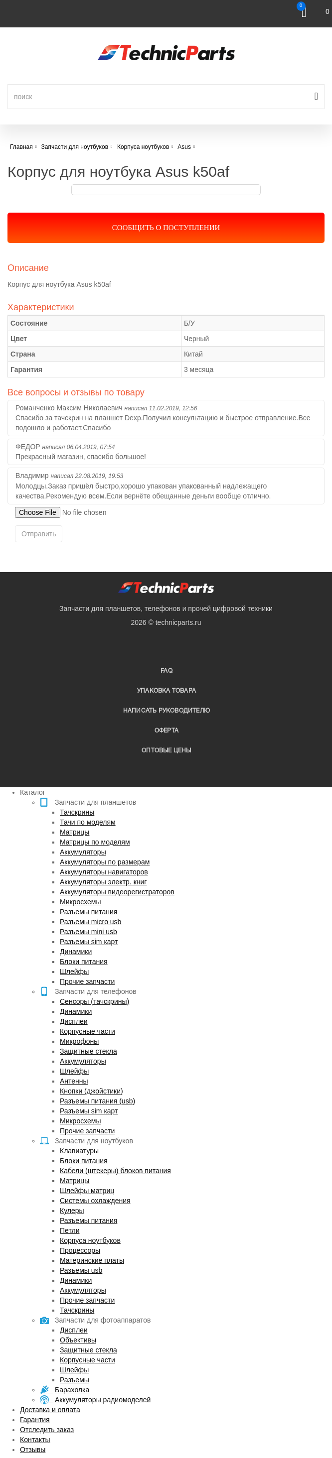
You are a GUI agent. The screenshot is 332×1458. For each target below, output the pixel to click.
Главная (21, 146)
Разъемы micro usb (90, 922)
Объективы (78, 1340)
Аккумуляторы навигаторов (104, 872)
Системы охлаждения (95, 1201)
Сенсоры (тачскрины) (94, 1001)
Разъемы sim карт (89, 942)
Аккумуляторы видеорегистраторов (117, 892)
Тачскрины (77, 812)
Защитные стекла (88, 1051)
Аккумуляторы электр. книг (103, 882)
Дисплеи (74, 1021)
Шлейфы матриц (87, 1191)
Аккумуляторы (83, 852)
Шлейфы (74, 971)
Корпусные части (87, 1031)
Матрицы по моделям (95, 842)
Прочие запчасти (87, 981)
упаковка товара (166, 691)
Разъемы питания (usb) (97, 1101)
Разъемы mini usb (88, 932)
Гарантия (35, 1420)
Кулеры (72, 1211)
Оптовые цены (166, 750)
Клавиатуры (79, 1151)
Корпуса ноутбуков (90, 1240)
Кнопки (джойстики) (91, 1091)
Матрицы (74, 832)
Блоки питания (84, 962)
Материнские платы (92, 1260)
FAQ (166, 671)
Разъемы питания (88, 912)
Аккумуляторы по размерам (105, 862)
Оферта (166, 730)
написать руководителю (166, 711)
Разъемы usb (81, 1270)
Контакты (35, 1440)
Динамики (76, 952)
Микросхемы (80, 902)
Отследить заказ (47, 1430)
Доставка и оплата (50, 1410)
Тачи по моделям (88, 822)
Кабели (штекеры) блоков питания (115, 1171)
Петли (69, 1230)
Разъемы (74, 1380)
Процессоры (80, 1250)
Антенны (74, 1081)
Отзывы (32, 1450)
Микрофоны (79, 1041)
